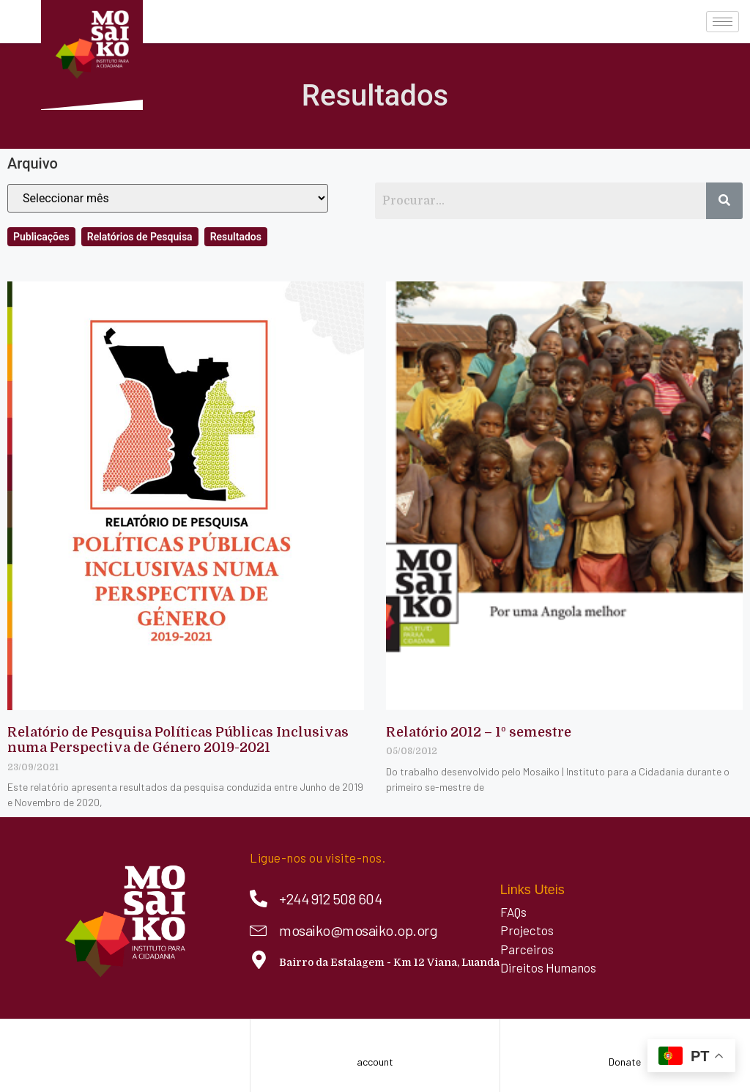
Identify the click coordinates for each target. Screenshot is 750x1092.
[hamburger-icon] (722, 21)
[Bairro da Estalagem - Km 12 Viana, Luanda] (259, 960)
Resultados (235, 237)
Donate (625, 1061)
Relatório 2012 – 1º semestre (478, 732)
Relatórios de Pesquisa (140, 237)
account (375, 1061)
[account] (375, 1037)
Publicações (41, 237)
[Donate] (625, 1037)
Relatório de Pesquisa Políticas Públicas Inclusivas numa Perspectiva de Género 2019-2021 (178, 740)
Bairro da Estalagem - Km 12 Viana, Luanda (389, 962)
